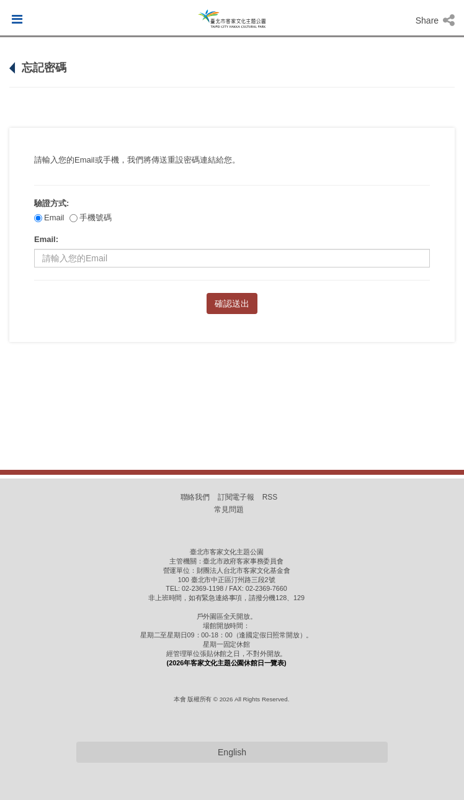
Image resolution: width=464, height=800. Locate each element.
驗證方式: (51, 203)
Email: (46, 239)
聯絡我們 (195, 497)
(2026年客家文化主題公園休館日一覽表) (227, 663)
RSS (269, 497)
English (232, 752)
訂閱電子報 (236, 497)
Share (435, 20)
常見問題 (229, 509)
